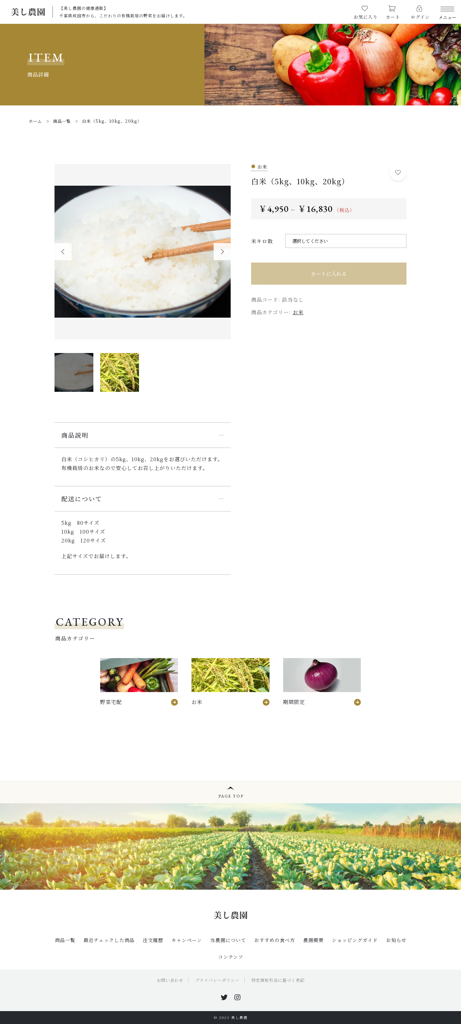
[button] (63, 251)
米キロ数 (262, 241)
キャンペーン (186, 940)
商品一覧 (65, 940)
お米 (298, 312)
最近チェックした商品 (109, 940)
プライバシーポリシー (217, 980)
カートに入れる (329, 273)
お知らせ (396, 940)
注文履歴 (153, 940)
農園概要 (313, 940)
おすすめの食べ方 (274, 940)
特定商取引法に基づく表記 (278, 980)
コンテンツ (230, 956)
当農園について (228, 940)
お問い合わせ (170, 980)
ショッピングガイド (355, 940)
